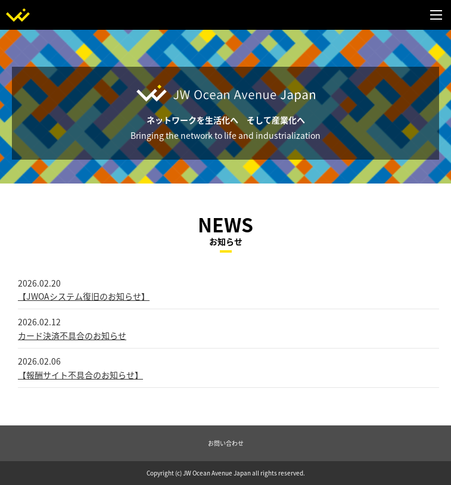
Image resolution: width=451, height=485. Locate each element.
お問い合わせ (226, 443)
